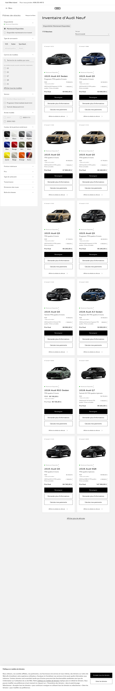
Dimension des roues (19, 187)
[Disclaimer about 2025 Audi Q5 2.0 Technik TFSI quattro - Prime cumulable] (72, 322)
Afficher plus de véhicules (76, 518)
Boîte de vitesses (19, 192)
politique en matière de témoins (48, 681)
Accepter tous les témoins (101, 675)
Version (19, 94)
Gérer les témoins (101, 681)
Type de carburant (19, 177)
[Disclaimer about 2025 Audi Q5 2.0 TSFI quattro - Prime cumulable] (72, 165)
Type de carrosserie (19, 38)
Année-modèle (19, 113)
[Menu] (8, 8)
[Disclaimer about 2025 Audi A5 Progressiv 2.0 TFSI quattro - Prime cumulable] (72, 87)
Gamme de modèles (19, 55)
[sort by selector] (92, 34)
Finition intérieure (19, 166)
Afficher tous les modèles (13, 88)
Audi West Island (11, 2)
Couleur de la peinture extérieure (19, 127)
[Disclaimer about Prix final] (72, 92)
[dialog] (57, 678)
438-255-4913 (38, 2)
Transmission (19, 182)
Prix (19, 171)
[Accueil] (57, 8)
